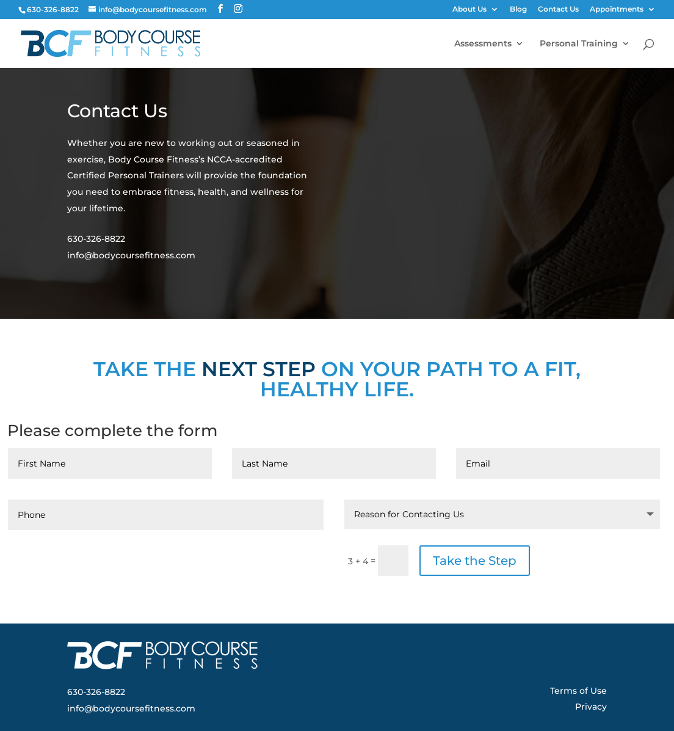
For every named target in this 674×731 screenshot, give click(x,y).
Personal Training (579, 44)
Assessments (483, 44)
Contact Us (558, 9)
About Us (469, 9)
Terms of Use (578, 690)
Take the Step (474, 560)
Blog (518, 9)
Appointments (616, 9)
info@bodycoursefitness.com (131, 255)
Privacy (591, 706)
